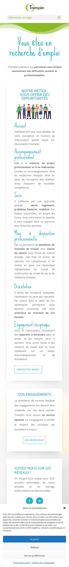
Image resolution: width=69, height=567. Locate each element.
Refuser (34, 547)
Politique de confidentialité (43, 562)
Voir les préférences (34, 555)
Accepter (34, 539)
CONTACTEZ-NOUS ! (28, 369)
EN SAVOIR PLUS (34, 440)
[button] (64, 507)
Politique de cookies (21, 562)
